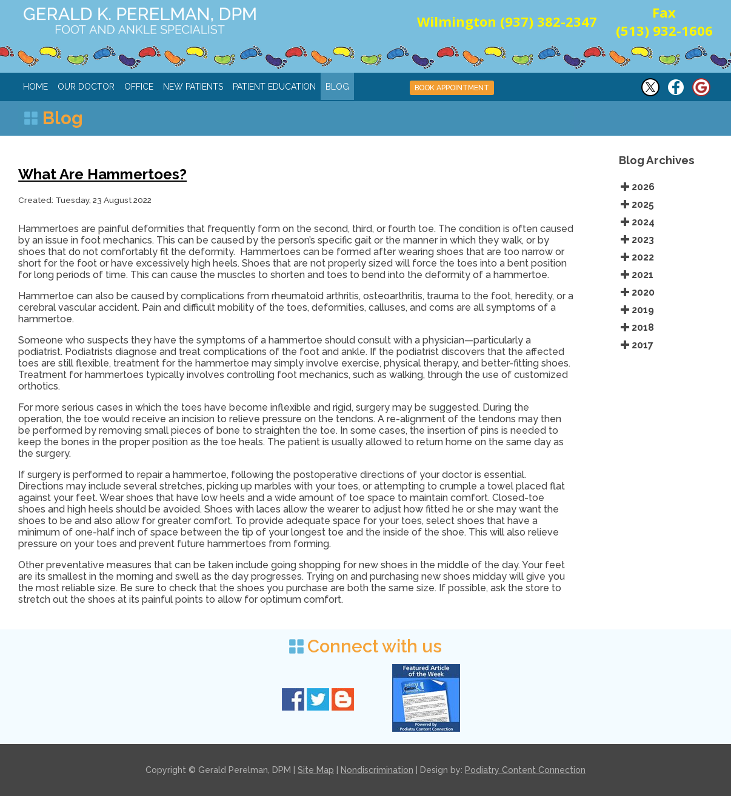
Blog (337, 86)
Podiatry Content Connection (525, 770)
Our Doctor (86, 86)
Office (138, 86)
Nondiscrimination (377, 770)
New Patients (193, 86)
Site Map (316, 770)
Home (35, 86)
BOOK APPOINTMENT (452, 88)
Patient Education (274, 86)
